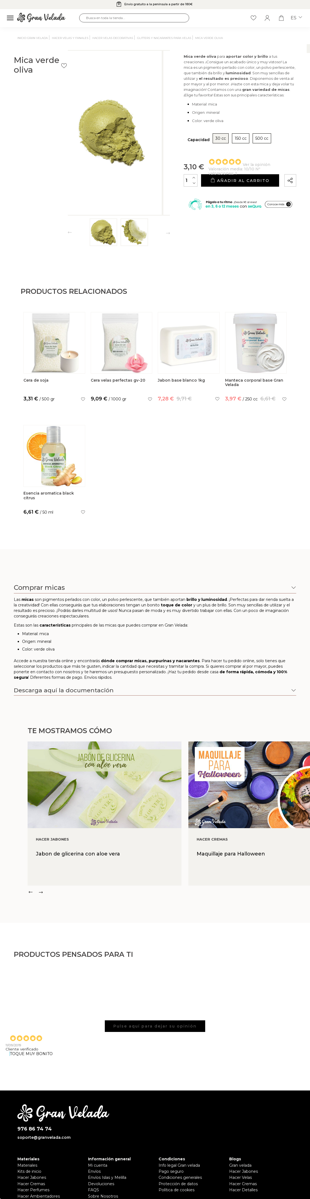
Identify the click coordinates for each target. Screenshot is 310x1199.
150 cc (212, 153)
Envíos (94, 1171)
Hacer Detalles (243, 1189)
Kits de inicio (29, 1171)
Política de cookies (176, 1189)
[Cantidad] (162, 195)
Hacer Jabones (31, 1177)
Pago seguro (171, 1171)
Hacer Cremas (31, 1183)
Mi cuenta (97, 1165)
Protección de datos (178, 1183)
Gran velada (240, 1165)
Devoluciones (101, 1183)
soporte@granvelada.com (44, 1137)
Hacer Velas (240, 1177)
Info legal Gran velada (179, 1165)
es (296, 17)
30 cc (192, 153)
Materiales (27, 1165)
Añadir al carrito (225, 195)
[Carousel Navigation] (169, 892)
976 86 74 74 (34, 1129)
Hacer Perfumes (33, 1189)
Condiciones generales (180, 1177)
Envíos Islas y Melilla (107, 1177)
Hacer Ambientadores (38, 1196)
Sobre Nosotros (103, 1196)
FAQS (93, 1189)
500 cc (233, 153)
